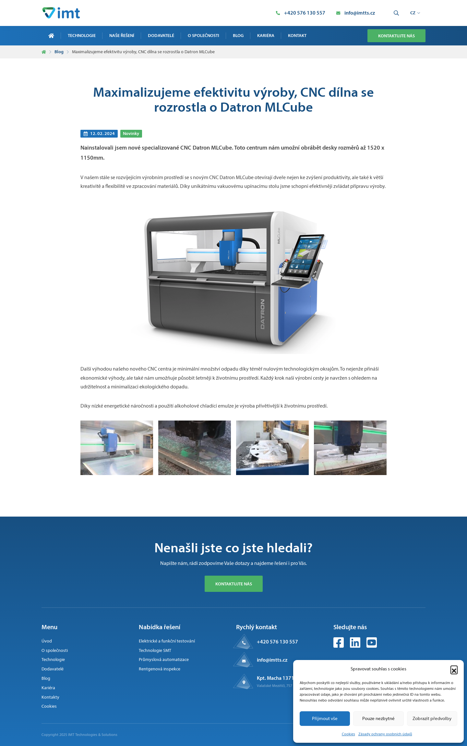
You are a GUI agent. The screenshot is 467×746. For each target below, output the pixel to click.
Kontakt (297, 35)
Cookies (348, 734)
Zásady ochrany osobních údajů (385, 734)
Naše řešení (121, 35)
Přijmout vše (325, 718)
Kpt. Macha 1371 (275, 678)
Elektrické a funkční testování (167, 641)
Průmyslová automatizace (164, 659)
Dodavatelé (161, 35)
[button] (454, 669)
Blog (238, 35)
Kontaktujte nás (396, 36)
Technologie (82, 35)
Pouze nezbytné (378, 718)
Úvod (47, 641)
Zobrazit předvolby (432, 718)
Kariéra (265, 35)
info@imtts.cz (272, 659)
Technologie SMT (155, 650)
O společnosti (203, 35)
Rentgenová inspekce (159, 669)
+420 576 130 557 (277, 641)
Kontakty (50, 697)
